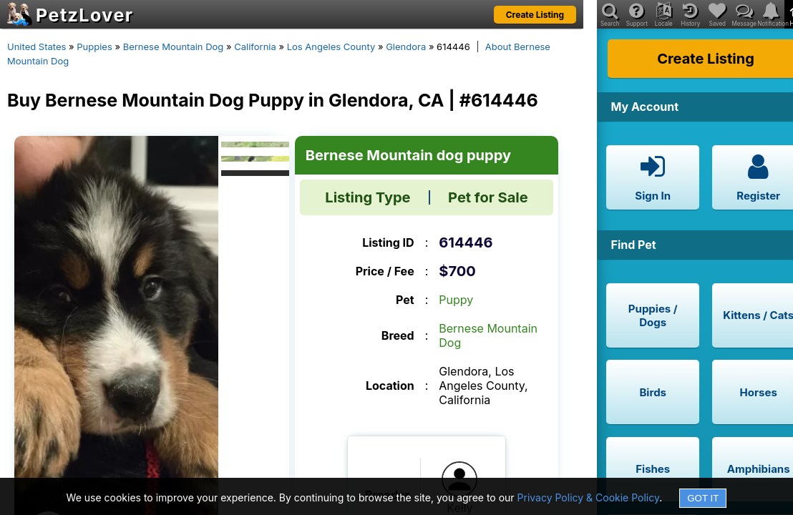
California (255, 46)
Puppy (456, 300)
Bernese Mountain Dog (173, 46)
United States (36, 46)
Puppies (94, 46)
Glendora (406, 46)
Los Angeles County (331, 46)
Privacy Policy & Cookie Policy (588, 497)
